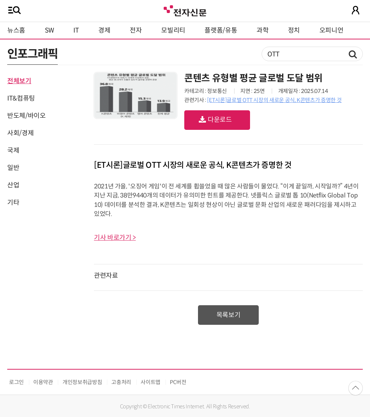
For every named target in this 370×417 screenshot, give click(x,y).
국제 (13, 150)
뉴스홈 (16, 30)
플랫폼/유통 (221, 30)
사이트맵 (150, 382)
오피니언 (331, 30)
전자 (136, 30)
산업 (13, 185)
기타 (13, 203)
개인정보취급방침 (82, 382)
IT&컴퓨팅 (21, 98)
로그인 (16, 382)
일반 (13, 168)
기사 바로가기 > (115, 238)
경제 (104, 30)
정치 (294, 30)
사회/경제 (20, 133)
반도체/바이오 (26, 116)
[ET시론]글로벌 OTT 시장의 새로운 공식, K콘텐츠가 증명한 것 (274, 100)
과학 (262, 30)
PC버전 (178, 382)
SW (49, 30)
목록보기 (228, 315)
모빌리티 (173, 30)
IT (76, 30)
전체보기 (19, 81)
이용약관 (43, 382)
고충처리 (121, 382)
